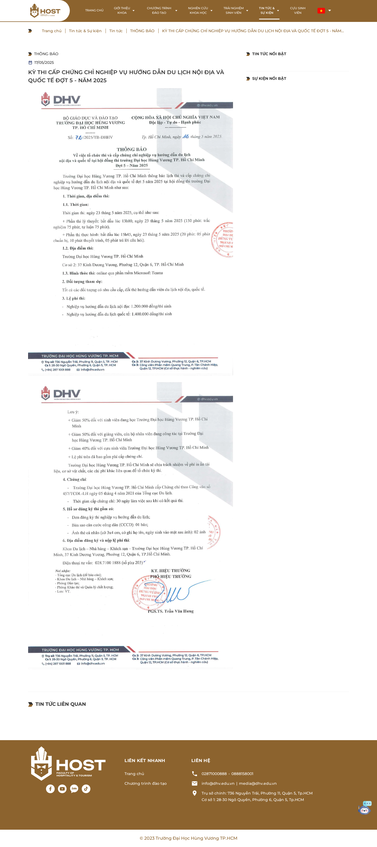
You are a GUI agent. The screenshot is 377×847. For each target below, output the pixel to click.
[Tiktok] (86, 789)
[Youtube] (62, 789)
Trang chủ (51, 30)
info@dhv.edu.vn (218, 783)
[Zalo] (74, 789)
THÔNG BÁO (142, 30)
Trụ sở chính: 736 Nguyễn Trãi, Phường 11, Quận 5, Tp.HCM (257, 793)
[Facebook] (50, 789)
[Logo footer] (68, 763)
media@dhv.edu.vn (258, 783)
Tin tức (116, 30)
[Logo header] (45, 10)
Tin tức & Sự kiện (85, 30)
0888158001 (242, 773)
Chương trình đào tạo (145, 783)
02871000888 (214, 773)
